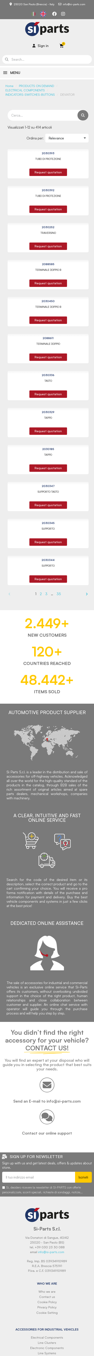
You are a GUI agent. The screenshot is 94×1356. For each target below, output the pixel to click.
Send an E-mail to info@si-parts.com (47, 1101)
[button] (48, 172)
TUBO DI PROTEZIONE (48, 159)
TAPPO (48, 417)
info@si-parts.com (51, 1252)
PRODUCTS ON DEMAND (36, 86)
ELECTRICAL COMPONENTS (25, 90)
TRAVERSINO (48, 232)
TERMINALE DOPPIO (48, 343)
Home (9, 86)
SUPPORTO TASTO (48, 491)
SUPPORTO (48, 528)
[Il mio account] (40, 46)
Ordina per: (35, 138)
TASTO (48, 380)
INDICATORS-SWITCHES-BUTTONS (30, 94)
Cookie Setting (47, 1312)
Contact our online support (47, 1133)
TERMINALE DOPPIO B (48, 269)
